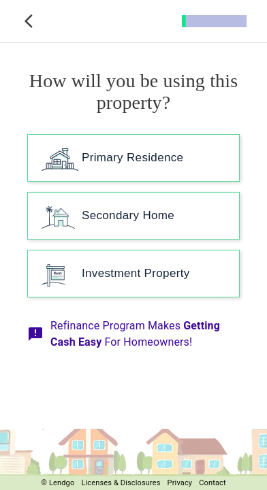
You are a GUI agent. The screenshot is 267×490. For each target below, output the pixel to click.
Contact (212, 482)
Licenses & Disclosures (120, 482)
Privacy (180, 482)
